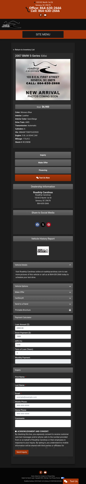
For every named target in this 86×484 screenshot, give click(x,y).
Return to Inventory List (24, 50)
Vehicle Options (43, 286)
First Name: (20, 377)
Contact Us (44, 476)
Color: (17, 112)
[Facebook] (37, 224)
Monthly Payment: (22, 357)
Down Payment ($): (23, 333)
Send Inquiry (22, 452)
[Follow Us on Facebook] (41, 15)
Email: (17, 393)
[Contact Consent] (16, 431)
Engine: (18, 135)
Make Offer (43, 292)
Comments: (20, 418)
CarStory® (43, 298)
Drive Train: (20, 122)
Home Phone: (21, 410)
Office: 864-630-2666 (45, 8)
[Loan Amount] (43, 328)
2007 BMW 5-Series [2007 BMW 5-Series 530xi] (31, 55)
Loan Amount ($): (22, 324)
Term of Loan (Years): (24, 349)
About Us (37, 476)
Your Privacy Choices (56, 478)
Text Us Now (43, 178)
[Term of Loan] (43, 353)
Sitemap (46, 478)
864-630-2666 (58, 481)
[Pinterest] (48, 224)
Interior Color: (21, 119)
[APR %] (43, 345)
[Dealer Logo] (11, 24)
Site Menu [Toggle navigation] (43, 34)
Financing (43, 170)
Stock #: (18, 142)
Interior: (18, 115)
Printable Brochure (43, 310)
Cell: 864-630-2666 (45, 11)
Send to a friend (43, 304)
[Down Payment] (43, 336)
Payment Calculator (23, 317)
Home (32, 476)
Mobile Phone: (21, 402)
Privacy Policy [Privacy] (51, 476)
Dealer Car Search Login (28, 478)
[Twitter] (43, 224)
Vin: (16, 132)
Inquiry (43, 155)
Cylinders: (19, 129)
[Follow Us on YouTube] (45, 15)
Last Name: (20, 385)
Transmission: (21, 125)
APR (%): (18, 341)
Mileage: (19, 139)
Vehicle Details (43, 265)
